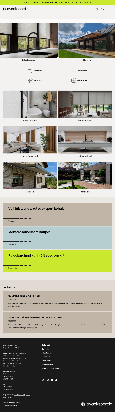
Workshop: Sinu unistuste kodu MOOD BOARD (35, 317)
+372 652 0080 (14, 403)
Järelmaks (46, 361)
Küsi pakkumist (48, 365)
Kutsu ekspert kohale (51, 369)
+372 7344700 (18, 363)
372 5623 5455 (19, 395)
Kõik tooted (47, 353)
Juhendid (46, 357)
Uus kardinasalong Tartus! (24, 296)
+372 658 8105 (20, 353)
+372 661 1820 (21, 358)
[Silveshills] (30, 9)
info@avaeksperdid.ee (11, 405)
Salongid (46, 345)
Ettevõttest (47, 349)
